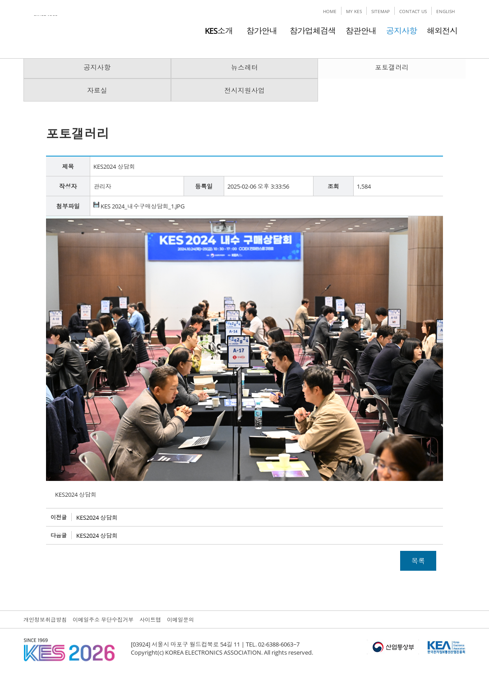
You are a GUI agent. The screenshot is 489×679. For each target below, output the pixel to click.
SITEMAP (380, 11)
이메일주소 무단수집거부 (103, 620)
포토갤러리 (392, 67)
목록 (418, 560)
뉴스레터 (244, 67)
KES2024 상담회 (97, 517)
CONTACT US (413, 11)
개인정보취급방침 (45, 620)
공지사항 (401, 30)
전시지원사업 (244, 90)
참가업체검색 (313, 30)
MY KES (354, 11)
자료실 (97, 90)
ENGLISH (445, 11)
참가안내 (260, 30)
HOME (330, 11)
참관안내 (361, 30)
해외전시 (442, 30)
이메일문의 (180, 620)
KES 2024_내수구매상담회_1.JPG (139, 206)
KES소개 (219, 30)
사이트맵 (150, 620)
